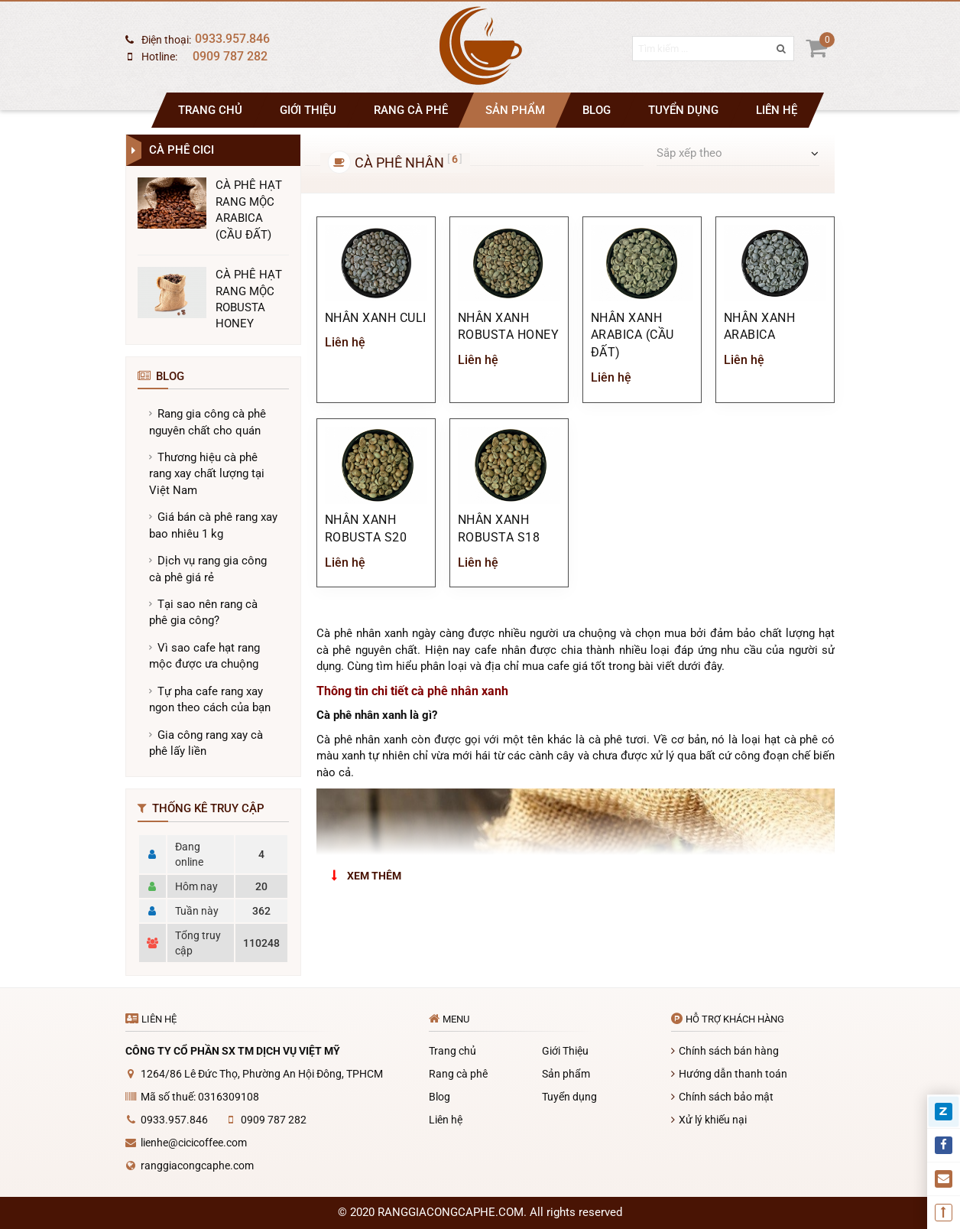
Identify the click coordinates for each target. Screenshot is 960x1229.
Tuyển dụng (683, 110)
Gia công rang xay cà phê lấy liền (206, 743)
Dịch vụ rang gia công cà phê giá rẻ (208, 569)
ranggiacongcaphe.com (197, 1165)
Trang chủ (210, 110)
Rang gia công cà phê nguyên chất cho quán (207, 422)
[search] (773, 57)
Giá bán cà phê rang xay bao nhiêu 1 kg (213, 525)
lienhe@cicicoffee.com (194, 1142)
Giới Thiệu (308, 110)
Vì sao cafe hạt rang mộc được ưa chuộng (204, 656)
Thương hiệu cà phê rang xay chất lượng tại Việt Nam (206, 473)
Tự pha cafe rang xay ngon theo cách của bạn (210, 699)
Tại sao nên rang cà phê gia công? (203, 612)
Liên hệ (776, 110)
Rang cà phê (411, 110)
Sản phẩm (515, 110)
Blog (596, 110)
